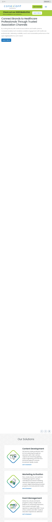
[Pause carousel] (49, 431)
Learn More (37, 13)
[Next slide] (45, 431)
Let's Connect (26, 465)
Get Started (37, 7)
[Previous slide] (41, 431)
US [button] (3, 1)
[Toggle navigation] (46, 7)
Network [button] (46, 1)
